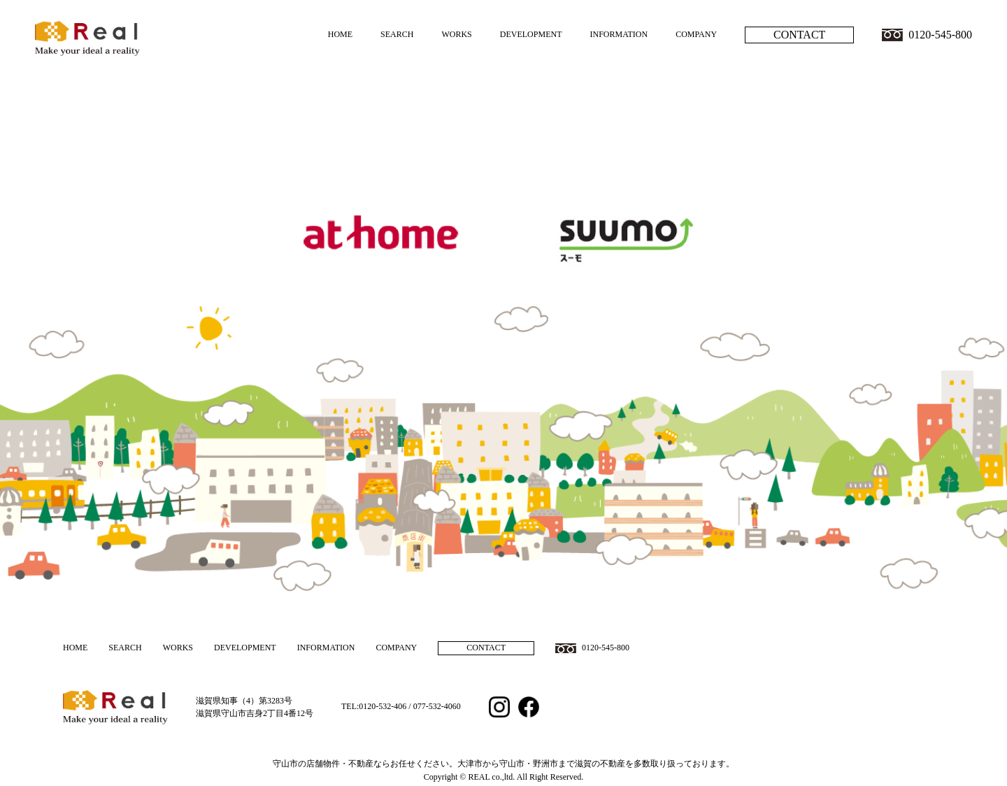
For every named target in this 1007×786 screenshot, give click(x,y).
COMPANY (696, 34)
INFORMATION (619, 34)
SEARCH (396, 34)
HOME (340, 34)
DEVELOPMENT (531, 34)
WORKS (456, 34)
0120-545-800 (940, 35)
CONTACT (799, 35)
